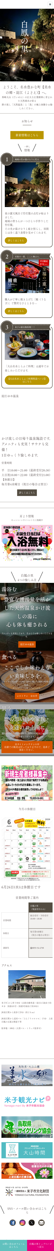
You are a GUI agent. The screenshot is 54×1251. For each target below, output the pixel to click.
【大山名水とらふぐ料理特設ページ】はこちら (27, 380)
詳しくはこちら (16, 240)
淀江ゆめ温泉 (27, 644)
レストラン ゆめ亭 (27, 696)
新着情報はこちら (27, 135)
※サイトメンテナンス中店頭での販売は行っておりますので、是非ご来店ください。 (27, 747)
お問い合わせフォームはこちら (13, 1245)
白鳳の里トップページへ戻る (40, 1245)
